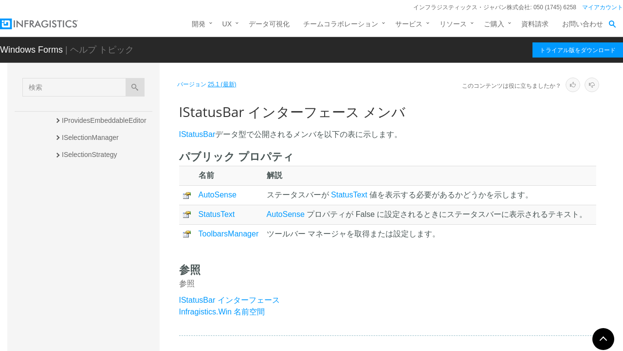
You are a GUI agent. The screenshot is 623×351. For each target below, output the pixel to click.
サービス (408, 24)
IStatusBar (79, 206)
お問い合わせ (582, 24)
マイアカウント (602, 7)
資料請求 (535, 24)
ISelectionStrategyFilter (97, 172)
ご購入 (494, 24)
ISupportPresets (86, 293)
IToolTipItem (80, 344)
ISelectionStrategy (89, 154)
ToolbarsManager (229, 234)
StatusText (349, 195)
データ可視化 (269, 24)
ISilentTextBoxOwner (93, 189)
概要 (77, 221)
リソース (453, 24)
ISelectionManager (90, 137)
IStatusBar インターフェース (229, 300)
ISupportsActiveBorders (97, 310)
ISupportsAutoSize (90, 327)
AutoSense (218, 195)
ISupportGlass (83, 276)
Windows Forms (31, 50)
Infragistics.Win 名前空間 (222, 312)
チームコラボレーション (340, 24)
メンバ (81, 238)
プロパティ (88, 255)
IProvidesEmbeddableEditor (104, 120)
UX (227, 24)
